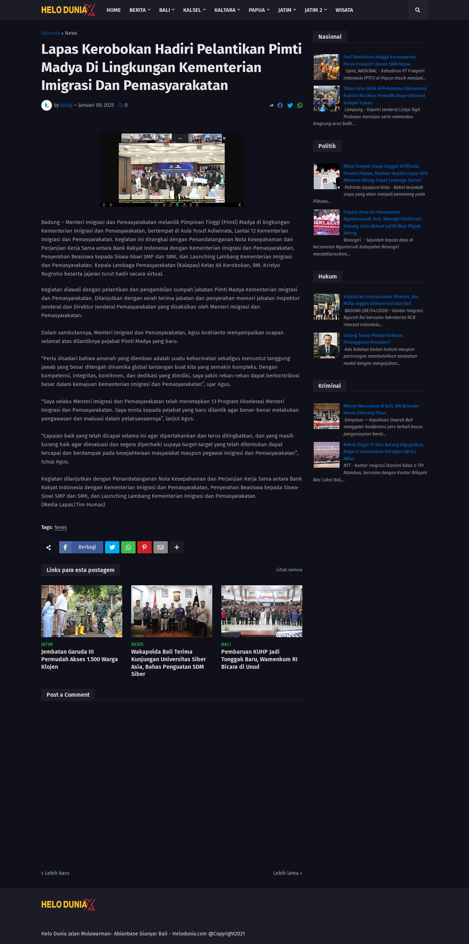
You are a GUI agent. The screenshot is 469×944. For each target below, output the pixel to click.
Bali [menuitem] (164, 10)
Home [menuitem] (113, 10)
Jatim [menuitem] (285, 10)
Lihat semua (289, 569)
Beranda (51, 33)
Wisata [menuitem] (344, 10)
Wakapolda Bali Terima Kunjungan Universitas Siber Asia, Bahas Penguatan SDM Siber (168, 662)
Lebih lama (286, 873)
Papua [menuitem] (257, 10)
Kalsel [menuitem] (192, 10)
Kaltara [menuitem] (225, 10)
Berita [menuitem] (137, 10)
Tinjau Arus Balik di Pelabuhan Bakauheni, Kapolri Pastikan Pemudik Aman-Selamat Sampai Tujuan (385, 95)
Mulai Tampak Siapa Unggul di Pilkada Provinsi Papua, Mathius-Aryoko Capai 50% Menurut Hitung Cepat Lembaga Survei (386, 173)
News (71, 33)
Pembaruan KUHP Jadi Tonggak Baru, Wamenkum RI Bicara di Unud (259, 659)
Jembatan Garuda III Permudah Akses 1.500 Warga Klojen (79, 659)
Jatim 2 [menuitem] (313, 10)
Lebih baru (57, 873)
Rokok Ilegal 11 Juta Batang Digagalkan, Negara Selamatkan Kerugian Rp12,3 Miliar (384, 451)
